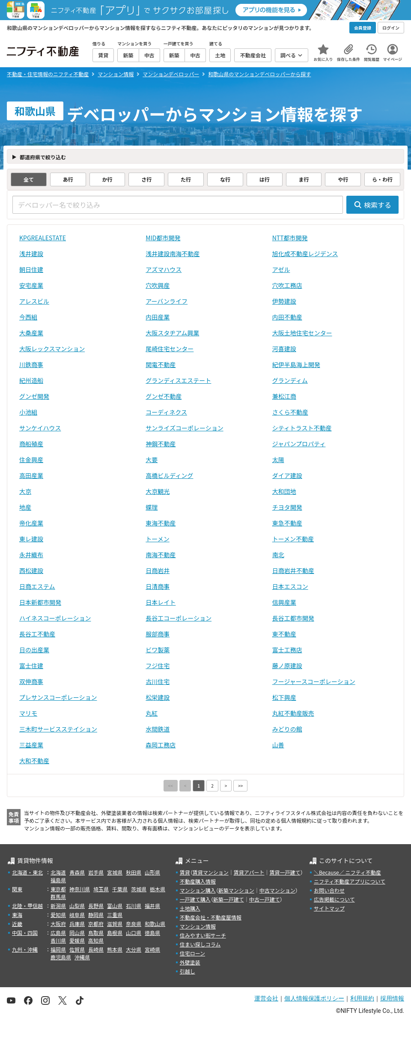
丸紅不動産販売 (293, 713)
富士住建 (31, 665)
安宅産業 (31, 285)
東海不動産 (161, 523)
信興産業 (284, 602)
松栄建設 (158, 697)
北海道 (58, 872)
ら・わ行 (382, 179)
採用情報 (392, 998)
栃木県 (157, 889)
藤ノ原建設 (287, 665)
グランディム (290, 380)
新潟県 (58, 905)
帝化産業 (31, 523)
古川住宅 (158, 681)
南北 (278, 554)
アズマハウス (164, 269)
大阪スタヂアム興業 (172, 332)
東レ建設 (31, 538)
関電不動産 (161, 364)
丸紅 (152, 713)
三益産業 (31, 745)
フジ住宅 (158, 665)
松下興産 (284, 697)
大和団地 (284, 491)
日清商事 (158, 586)
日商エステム (37, 586)
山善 (278, 745)
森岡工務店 (161, 745)
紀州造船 (31, 380)
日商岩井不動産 (293, 570)
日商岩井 (158, 570)
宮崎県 (152, 949)
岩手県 (96, 872)
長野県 (96, 905)
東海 (17, 914)
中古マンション (277, 890)
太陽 (278, 459)
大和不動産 (34, 760)
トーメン (157, 538)
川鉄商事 (31, 364)
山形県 (152, 872)
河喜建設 (284, 348)
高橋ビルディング (169, 475)
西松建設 (31, 570)
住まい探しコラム (200, 944)
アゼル (281, 269)
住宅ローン (192, 953)
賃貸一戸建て (284, 872)
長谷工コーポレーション (178, 618)
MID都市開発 (163, 237)
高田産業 (31, 475)
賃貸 (185, 872)
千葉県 (120, 889)
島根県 (114, 932)
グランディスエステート (178, 380)
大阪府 (58, 923)
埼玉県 (101, 889)
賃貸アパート (249, 872)
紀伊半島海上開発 (296, 364)
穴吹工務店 (287, 285)
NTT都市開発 (290, 237)
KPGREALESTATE (42, 237)
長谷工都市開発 (293, 618)
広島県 (58, 932)
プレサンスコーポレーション (58, 697)
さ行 (146, 179)
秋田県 (133, 872)
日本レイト (161, 602)
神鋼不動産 (161, 443)
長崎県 (96, 949)
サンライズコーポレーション (184, 428)
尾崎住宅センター (170, 348)
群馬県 (58, 896)
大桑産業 (31, 332)
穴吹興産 (158, 285)
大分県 (133, 949)
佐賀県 (77, 949)
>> (240, 785)
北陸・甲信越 (27, 905)
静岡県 (96, 914)
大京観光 (158, 491)
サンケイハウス (40, 428)
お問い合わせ (329, 890)
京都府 (96, 923)
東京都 (58, 889)
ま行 (303, 179)
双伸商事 (31, 681)
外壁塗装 (190, 962)
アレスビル (34, 301)
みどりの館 (287, 729)
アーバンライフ (167, 301)
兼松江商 (284, 396)
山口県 (133, 932)
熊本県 (114, 949)
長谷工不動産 (37, 634)
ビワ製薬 (158, 649)
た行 (186, 179)
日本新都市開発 (40, 602)
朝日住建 (31, 269)
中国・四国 (25, 932)
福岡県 (58, 949)
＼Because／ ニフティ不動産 (347, 872)
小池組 (28, 412)
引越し (187, 971)
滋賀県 (114, 923)
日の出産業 (34, 649)
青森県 (77, 872)
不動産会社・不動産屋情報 (210, 917)
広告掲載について (334, 899)
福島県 (58, 880)
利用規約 (362, 998)
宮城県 (114, 872)
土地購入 (190, 908)
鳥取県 (96, 932)
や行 (343, 179)
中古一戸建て (264, 899)
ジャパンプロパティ (299, 443)
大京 (25, 491)
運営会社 (266, 998)
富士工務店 (287, 649)
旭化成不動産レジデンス (305, 253)
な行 (225, 179)
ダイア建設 (287, 475)
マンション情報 (198, 926)
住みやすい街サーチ (203, 935)
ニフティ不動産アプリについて (349, 881)
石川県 (133, 905)
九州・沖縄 (25, 949)
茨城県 (138, 889)
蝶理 (152, 507)
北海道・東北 (27, 872)
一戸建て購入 (195, 899)
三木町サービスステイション (58, 729)
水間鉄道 (158, 729)
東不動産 (284, 634)
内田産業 (158, 317)
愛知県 (58, 914)
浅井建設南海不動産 (173, 253)
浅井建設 (31, 253)
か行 (107, 179)
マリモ (28, 713)
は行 (264, 179)
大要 (152, 459)
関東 (17, 889)
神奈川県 (79, 889)
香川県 (58, 940)
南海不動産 (161, 554)
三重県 (114, 914)
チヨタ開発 (287, 507)
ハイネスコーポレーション (55, 618)
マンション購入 (198, 890)
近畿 (17, 923)
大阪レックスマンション (52, 348)
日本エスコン (290, 586)
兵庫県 (77, 923)
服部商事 (158, 634)
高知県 (96, 940)
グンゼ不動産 (164, 396)
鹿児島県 (61, 957)
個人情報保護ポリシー (314, 998)
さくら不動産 (290, 412)
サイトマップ (329, 908)
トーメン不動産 (293, 538)
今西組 (28, 317)
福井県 (152, 905)
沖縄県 (82, 957)
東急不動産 (287, 523)
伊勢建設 (284, 301)
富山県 (114, 905)
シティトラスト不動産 (302, 428)
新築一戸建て (228, 899)
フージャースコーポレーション (313, 681)
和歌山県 (155, 923)
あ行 (68, 179)
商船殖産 (31, 443)
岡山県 (77, 932)
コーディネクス (166, 412)
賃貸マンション (211, 872)
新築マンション (236, 890)
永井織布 (31, 554)
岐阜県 (77, 914)
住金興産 (31, 459)
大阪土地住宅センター (302, 332)
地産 (25, 507)
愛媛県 (77, 940)
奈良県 (133, 923)
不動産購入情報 (198, 881)
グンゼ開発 (34, 396)
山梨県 (77, 905)
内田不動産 (287, 317)
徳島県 (152, 932)
